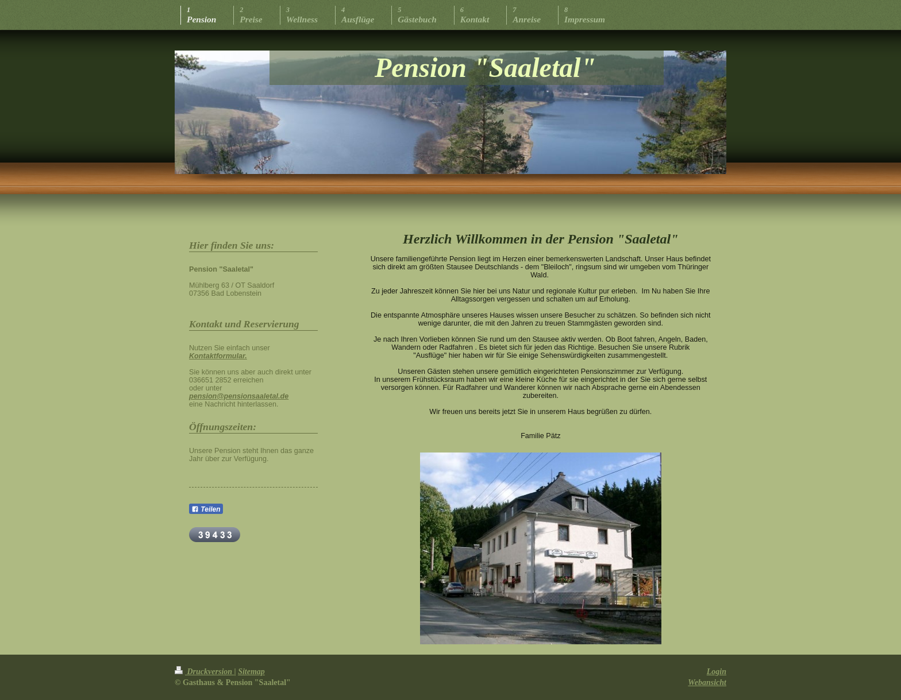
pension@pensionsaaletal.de (238, 396)
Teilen (206, 509)
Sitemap (251, 671)
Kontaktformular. (218, 356)
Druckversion (204, 671)
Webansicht (707, 682)
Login (716, 671)
